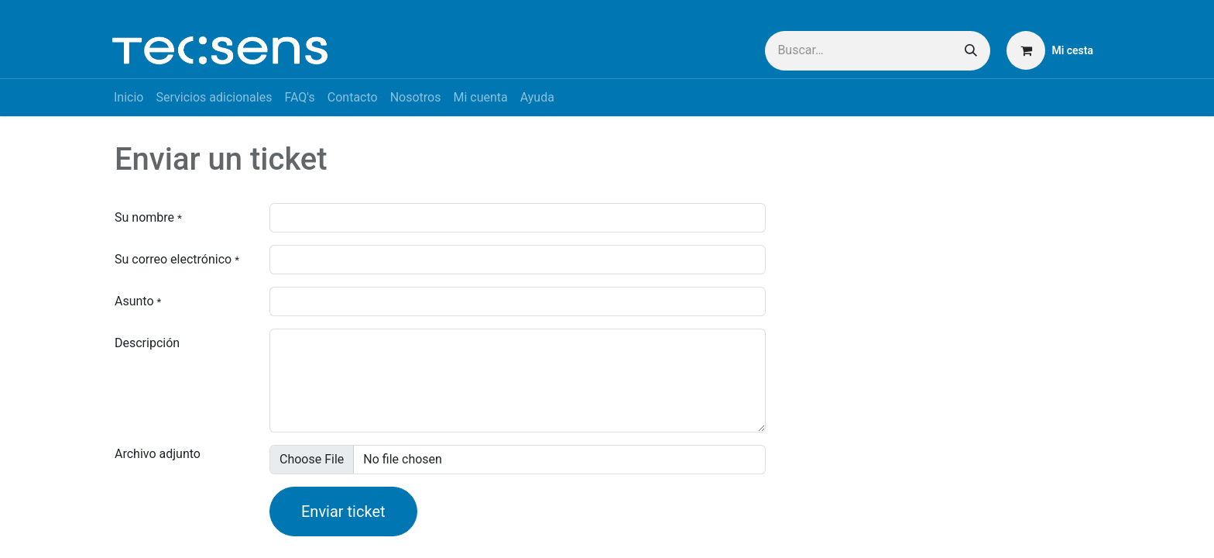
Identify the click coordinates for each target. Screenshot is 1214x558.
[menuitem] (128, 97)
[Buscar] (971, 51)
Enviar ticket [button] (343, 511)
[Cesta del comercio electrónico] (1049, 50)
